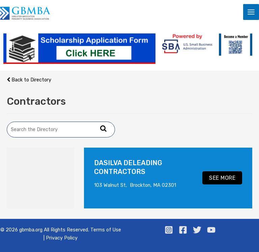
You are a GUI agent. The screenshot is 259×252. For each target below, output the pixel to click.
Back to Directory (29, 80)
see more (222, 178)
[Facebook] (183, 230)
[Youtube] (211, 230)
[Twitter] (197, 230)
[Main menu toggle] (251, 12)
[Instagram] (169, 230)
